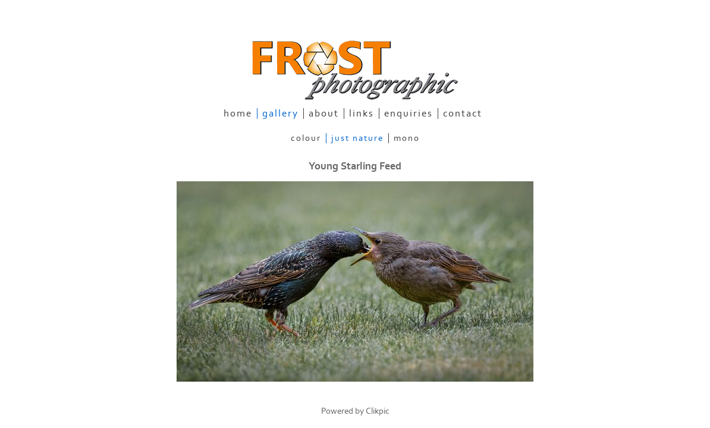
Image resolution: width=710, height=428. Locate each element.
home (238, 113)
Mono (407, 138)
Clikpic (377, 411)
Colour (306, 138)
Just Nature (357, 138)
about (324, 113)
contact (462, 113)
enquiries (408, 113)
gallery (280, 113)
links (361, 113)
